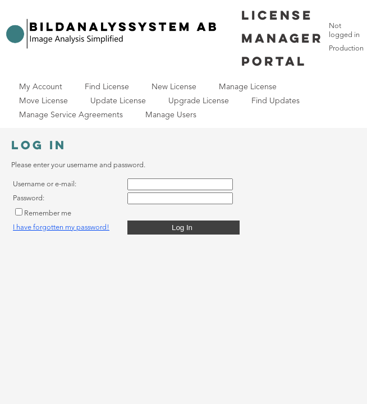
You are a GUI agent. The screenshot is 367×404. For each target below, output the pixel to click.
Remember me (47, 213)
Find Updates (275, 101)
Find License (107, 87)
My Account (40, 87)
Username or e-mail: (44, 184)
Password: (28, 198)
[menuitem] (41, 87)
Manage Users (170, 115)
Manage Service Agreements (71, 115)
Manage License (248, 87)
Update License (118, 101)
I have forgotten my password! (61, 227)
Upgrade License (198, 101)
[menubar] (165, 101)
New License (174, 87)
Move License (43, 101)
